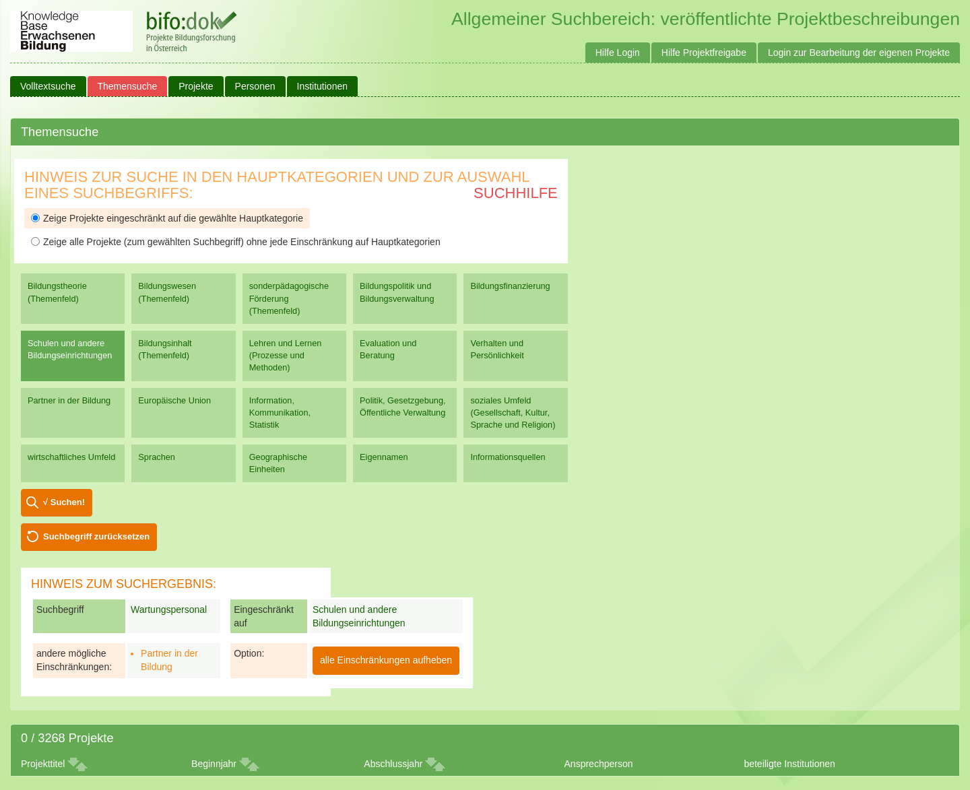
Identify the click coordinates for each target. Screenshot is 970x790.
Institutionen (322, 86)
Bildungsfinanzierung (510, 286)
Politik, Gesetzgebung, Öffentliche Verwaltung (402, 406)
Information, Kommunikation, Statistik (280, 412)
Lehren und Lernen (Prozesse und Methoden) (285, 355)
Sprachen (156, 457)
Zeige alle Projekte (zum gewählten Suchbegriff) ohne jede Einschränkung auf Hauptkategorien (236, 241)
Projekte (196, 86)
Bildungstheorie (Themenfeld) (57, 292)
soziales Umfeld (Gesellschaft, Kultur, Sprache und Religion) (512, 412)
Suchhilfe (516, 193)
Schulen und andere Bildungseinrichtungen (70, 349)
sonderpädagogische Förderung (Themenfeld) (289, 298)
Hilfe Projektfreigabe (703, 52)
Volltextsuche (48, 86)
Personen (255, 86)
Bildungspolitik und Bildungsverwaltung (397, 292)
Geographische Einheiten (278, 463)
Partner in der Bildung (69, 400)
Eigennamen (384, 457)
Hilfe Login (617, 52)
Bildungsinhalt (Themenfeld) (164, 349)
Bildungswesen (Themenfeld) (167, 292)
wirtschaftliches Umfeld (71, 457)
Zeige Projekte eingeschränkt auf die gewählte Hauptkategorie (167, 218)
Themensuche (128, 86)
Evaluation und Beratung (388, 349)
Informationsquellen (507, 457)
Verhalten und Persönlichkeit (496, 349)
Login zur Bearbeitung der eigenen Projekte (859, 52)
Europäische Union (174, 400)
